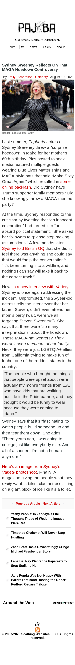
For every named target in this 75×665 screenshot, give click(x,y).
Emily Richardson (20, 77)
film (12, 47)
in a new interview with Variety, (41, 286)
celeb (47, 47)
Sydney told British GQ (23, 248)
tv (22, 47)
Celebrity (41, 77)
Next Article (51, 503)
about (61, 47)
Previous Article (28, 503)
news (33, 47)
